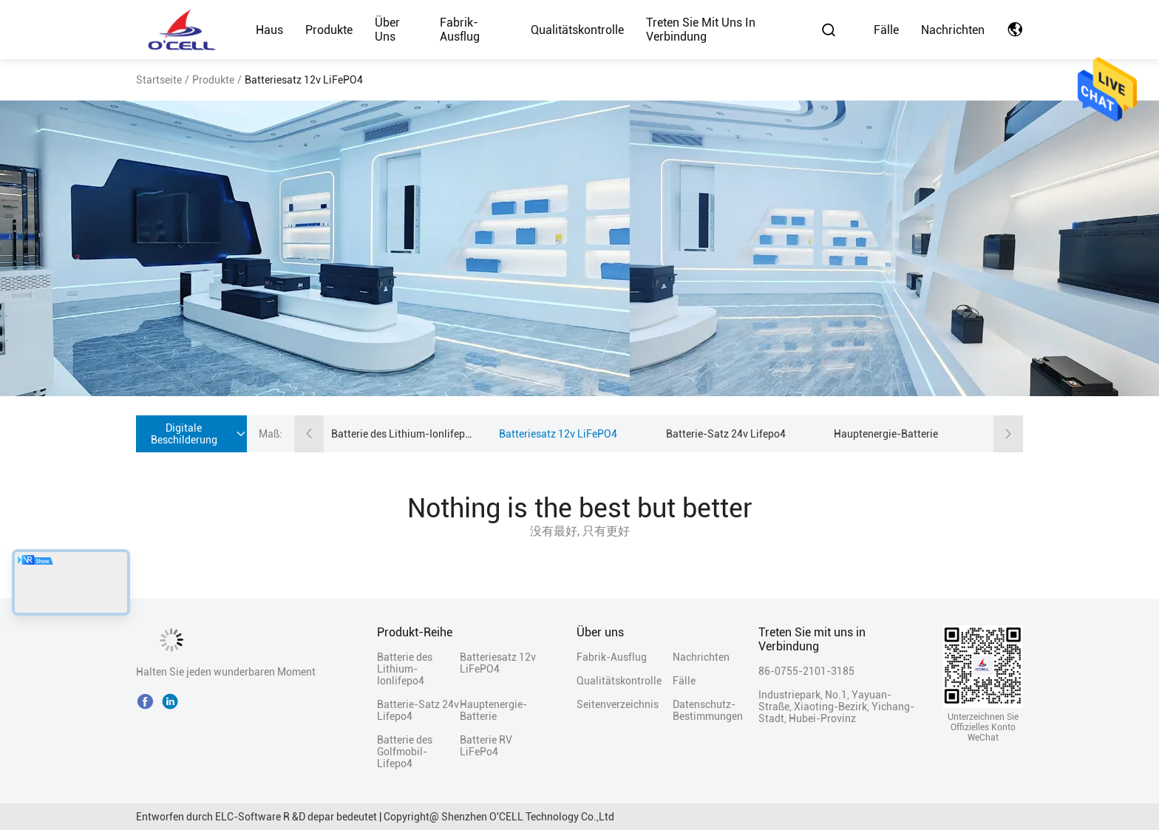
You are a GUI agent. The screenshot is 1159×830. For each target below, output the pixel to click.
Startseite (159, 80)
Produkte (329, 30)
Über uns (387, 30)
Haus (269, 30)
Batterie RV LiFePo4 (486, 746)
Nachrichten (953, 30)
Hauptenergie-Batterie (886, 434)
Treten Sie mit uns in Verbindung (700, 30)
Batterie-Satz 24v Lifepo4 (726, 434)
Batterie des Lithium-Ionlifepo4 (404, 434)
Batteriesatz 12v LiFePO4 (558, 434)
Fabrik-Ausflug (460, 30)
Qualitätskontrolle (577, 30)
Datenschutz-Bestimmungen (698, 710)
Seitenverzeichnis (618, 704)
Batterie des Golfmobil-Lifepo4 (404, 751)
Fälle (886, 30)
